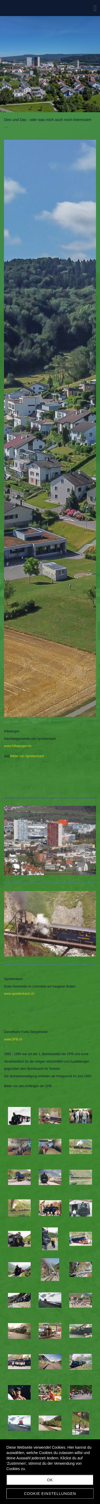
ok (50, 1480)
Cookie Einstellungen (50, 1493)
